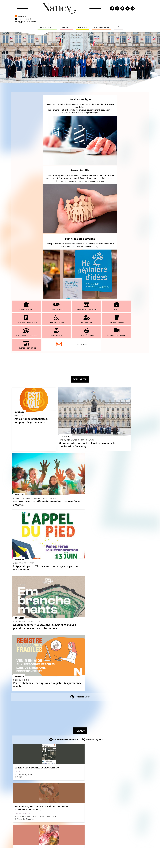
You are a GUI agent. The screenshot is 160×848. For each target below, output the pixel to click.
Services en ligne (124, 4)
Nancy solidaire (91, 167)
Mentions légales (21, 782)
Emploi (91, 152)
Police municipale (22, 167)
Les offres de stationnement (114, 152)
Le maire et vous (45, 152)
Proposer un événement (64, 370)
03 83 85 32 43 (134, 801)
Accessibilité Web (127, 13)
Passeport (108, 769)
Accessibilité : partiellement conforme (29, 788)
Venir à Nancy (55, 841)
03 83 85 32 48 (108, 791)
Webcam (17, 777)
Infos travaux (57, 182)
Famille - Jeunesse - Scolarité (69, 167)
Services (66, 19)
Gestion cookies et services (105, 843)
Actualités (80, 219)
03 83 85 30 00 (72, 775)
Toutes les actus (82, 327)
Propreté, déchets (45, 167)
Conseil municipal (22, 152)
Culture (82, 19)
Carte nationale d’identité (113, 772)
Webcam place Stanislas (137, 167)
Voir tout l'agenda (94, 370)
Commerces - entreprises (22, 183)
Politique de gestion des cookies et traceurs (73, 843)
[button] (67, 644)
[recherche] (118, 19)
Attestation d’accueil (111, 774)
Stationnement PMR (137, 152)
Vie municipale (101, 19)
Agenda (80, 361)
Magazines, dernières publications (80, 679)
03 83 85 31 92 (134, 779)
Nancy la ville (47, 19)
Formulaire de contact (66, 781)
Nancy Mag (23, 841)
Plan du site (18, 791)
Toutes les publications (82, 729)
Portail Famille (124, 9)
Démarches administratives (68, 152)
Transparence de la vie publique (26, 780)
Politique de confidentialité (25, 785)
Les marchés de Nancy (114, 167)
